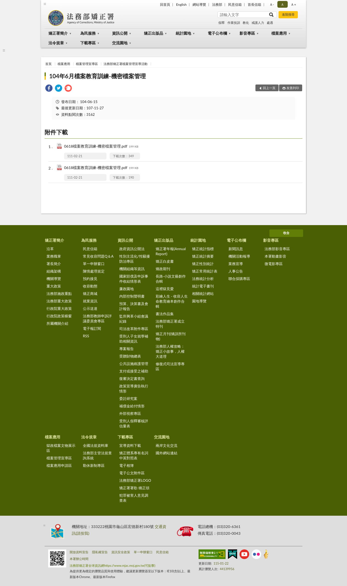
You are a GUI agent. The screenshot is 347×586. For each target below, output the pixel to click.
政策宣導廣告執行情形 (133, 388)
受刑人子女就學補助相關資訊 (133, 338)
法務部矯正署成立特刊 (170, 323)
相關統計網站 (203, 293)
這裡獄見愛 (165, 288)
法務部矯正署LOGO (135, 480)
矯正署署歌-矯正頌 (134, 488)
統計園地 (183, 33)
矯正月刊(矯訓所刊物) (171, 336)
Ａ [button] (282, 4)
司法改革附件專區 (133, 328)
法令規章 (56, 42)
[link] (49, 89)
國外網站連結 (166, 453)
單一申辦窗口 (94, 263)
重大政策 (54, 286)
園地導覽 (199, 301)
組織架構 (54, 271)
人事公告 (235, 271)
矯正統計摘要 (203, 256)
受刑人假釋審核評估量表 (133, 423)
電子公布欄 (217, 33)
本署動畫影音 (275, 256)
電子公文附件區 (132, 473)
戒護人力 (258, 23)
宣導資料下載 (130, 445)
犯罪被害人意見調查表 (133, 497)
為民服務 (88, 33)
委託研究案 (128, 398)
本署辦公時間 (79, 559)
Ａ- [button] (271, 4)
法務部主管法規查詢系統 (97, 455)
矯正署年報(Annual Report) (171, 251)
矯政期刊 (163, 269)
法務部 (217, 4)
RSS (86, 336)
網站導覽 (199, 4)
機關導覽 (54, 278)
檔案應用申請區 (59, 465)
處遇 (270, 23)
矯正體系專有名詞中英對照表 (133, 455)
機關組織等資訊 (132, 269)
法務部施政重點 (59, 293)
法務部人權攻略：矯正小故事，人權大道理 (170, 351)
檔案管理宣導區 (87, 64)
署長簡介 (54, 263)
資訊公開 (119, 33)
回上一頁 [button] (269, 88)
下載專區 (88, 42)
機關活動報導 (239, 256)
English (181, 4)
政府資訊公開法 (132, 249)
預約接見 (90, 278)
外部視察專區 (130, 413)
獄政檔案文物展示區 (61, 448)
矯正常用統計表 (204, 271)
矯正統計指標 (203, 249)
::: (45, 4)
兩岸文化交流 (166, 445)
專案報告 (126, 348)
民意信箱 (235, 4)
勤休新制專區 (94, 465)
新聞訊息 (235, 249)
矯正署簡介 (58, 33)
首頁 (48, 64)
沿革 (50, 249)
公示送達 (90, 308)
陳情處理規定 (94, 271)
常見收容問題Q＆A (98, 256)
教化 (246, 23)
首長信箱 (254, 4)
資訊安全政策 (120, 552)
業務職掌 (54, 256)
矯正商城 (90, 293)
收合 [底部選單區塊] (286, 233)
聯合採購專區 (239, 278)
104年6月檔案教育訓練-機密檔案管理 (97, 75)
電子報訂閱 (92, 328)
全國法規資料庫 (95, 445)
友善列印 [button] (293, 88)
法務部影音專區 (277, 249)
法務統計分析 (203, 278)
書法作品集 (165, 314)
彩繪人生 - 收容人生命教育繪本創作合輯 (172, 301)
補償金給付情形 (132, 406)
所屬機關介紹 (57, 323)
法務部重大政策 (59, 301)
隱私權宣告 (100, 552)
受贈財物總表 (130, 356)
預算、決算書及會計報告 (133, 306)
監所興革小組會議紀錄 (133, 318)
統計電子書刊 (203, 286)
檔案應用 (279, 33)
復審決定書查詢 (132, 378)
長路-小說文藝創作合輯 (171, 278)
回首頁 (165, 4)
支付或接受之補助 (133, 371)
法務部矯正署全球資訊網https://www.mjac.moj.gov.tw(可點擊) (112, 565)
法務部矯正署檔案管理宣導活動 (125, 64)
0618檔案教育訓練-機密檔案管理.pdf (101, 146)
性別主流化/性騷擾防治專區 (134, 258)
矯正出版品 (153, 33)
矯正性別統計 (203, 263)
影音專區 (247, 33)
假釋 (221, 23)
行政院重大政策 (59, 308)
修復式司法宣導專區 (170, 366)
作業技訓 (233, 23)
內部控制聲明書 (132, 296)
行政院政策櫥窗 (59, 316)
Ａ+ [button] (293, 4)
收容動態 (90, 286)
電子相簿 (126, 465)
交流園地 (119, 42)
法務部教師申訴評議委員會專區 (97, 318)
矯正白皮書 (165, 261)
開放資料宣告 (79, 552)
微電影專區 (274, 263)
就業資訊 (90, 301)
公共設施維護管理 (133, 363)
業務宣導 (235, 263)
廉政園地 (126, 288)
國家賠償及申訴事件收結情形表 (133, 278)
